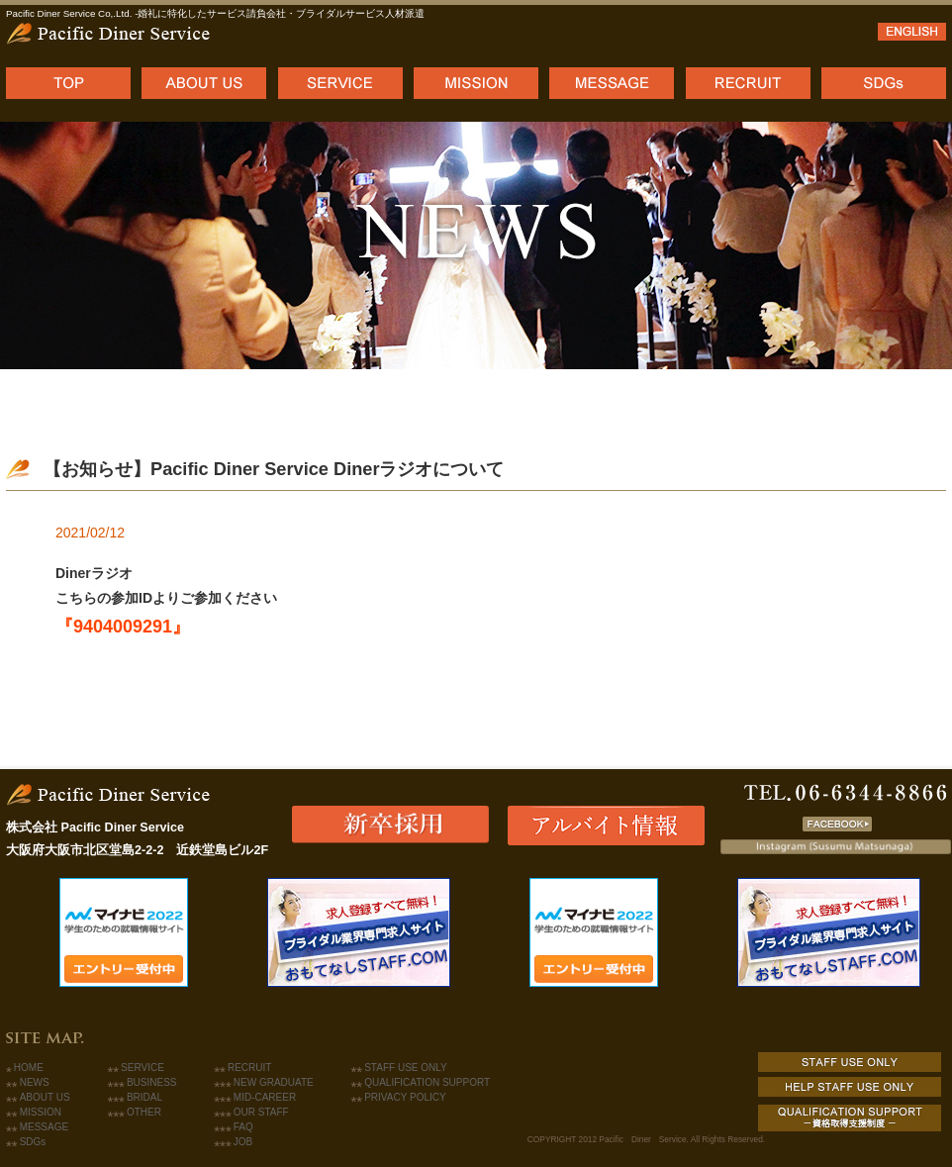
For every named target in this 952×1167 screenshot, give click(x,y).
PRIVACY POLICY (404, 1097)
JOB (243, 1141)
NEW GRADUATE (274, 1082)
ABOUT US (45, 1097)
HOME (29, 1067)
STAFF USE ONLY (405, 1067)
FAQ (243, 1126)
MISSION (40, 1112)
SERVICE (142, 1067)
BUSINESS (152, 1082)
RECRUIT (249, 1067)
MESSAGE (44, 1126)
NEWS (34, 1082)
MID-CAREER (265, 1097)
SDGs (33, 1141)
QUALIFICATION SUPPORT (427, 1082)
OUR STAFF (261, 1112)
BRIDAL (144, 1097)
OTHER (144, 1112)
